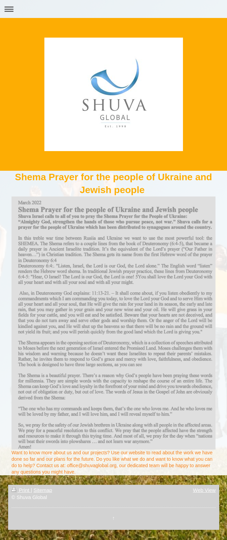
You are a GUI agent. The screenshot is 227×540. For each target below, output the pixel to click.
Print (21, 490)
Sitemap (43, 490)
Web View (204, 490)
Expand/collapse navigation (113, 9)
